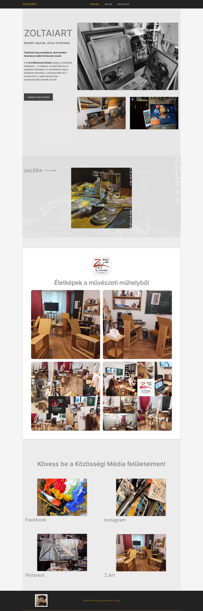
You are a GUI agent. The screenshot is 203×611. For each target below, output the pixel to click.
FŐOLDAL (94, 4)
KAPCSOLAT (124, 4)
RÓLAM (108, 4)
